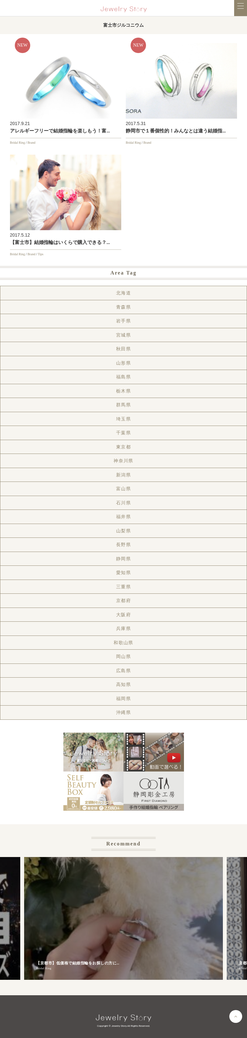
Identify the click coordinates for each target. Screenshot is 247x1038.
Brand (31, 142)
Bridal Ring (17, 142)
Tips (40, 254)
